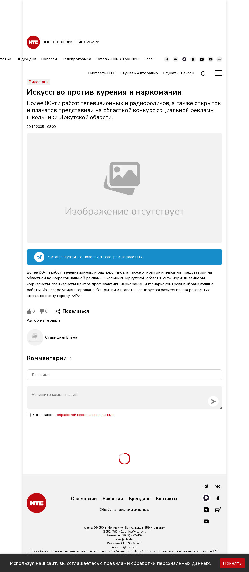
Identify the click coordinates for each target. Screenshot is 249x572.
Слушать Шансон (178, 73)
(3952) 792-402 (131, 535)
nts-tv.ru (107, 551)
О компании (84, 499)
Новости (49, 59)
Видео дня (26, 59)
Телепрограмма (76, 59)
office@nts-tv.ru (135, 531)
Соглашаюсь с (73, 415)
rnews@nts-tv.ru (124, 539)
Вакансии (113, 499)
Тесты (149, 59)
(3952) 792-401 (113, 531)
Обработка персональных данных (124, 509)
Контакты (166, 499)
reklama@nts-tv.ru (124, 547)
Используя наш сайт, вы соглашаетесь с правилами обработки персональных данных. (110, 563)
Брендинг (139, 499)
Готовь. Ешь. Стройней (117, 59)
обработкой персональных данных (85, 415)
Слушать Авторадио (139, 73)
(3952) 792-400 (131, 543)
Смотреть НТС (101, 73)
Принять (232, 563)
